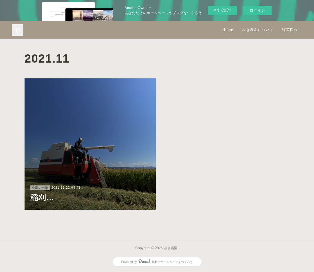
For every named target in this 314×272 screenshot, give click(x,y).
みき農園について (257, 30)
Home (228, 30)
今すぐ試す (222, 10)
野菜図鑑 (290, 30)
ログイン (257, 10)
